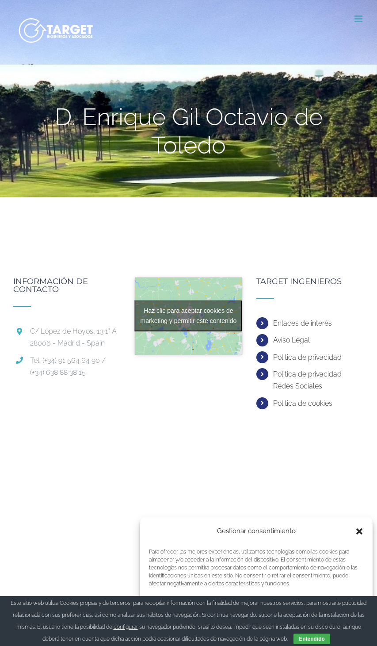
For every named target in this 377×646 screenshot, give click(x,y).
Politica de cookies (302, 403)
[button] (359, 531)
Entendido (312, 639)
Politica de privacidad (307, 357)
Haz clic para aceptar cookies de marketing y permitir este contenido (189, 315)
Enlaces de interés (302, 323)
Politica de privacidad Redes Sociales (307, 380)
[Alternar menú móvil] (359, 18)
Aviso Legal (291, 340)
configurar (126, 627)
